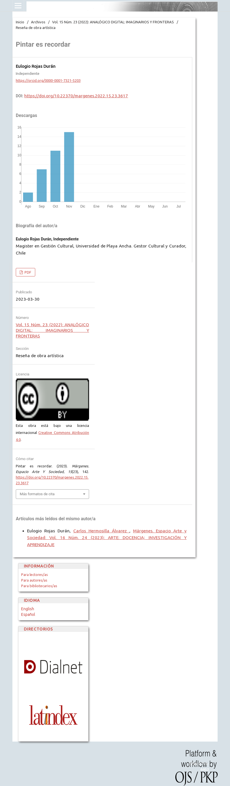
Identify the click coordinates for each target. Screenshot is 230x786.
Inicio (20, 22)
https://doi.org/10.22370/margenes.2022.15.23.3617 (76, 95)
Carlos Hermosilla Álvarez (101, 530)
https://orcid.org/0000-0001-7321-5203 (48, 80)
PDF (27, 272)
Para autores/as (34, 580)
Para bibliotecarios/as (39, 586)
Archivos (38, 22)
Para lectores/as (34, 574)
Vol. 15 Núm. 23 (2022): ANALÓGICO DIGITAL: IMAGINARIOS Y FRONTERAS (113, 22)
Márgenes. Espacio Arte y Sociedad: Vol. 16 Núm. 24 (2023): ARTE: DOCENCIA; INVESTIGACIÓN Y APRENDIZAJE (107, 537)
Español (28, 614)
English (27, 609)
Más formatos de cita (37, 494)
